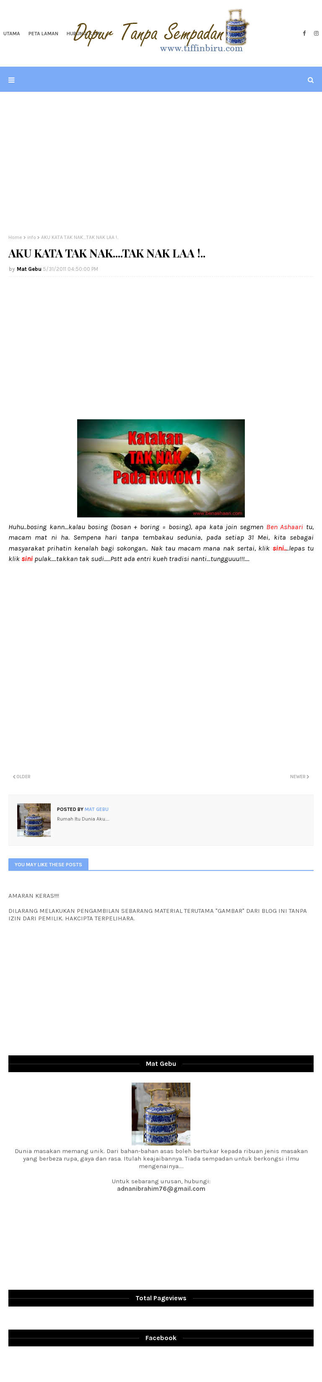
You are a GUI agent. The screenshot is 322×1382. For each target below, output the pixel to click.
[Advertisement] (161, 163)
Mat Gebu (29, 269)
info (31, 237)
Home (15, 237)
